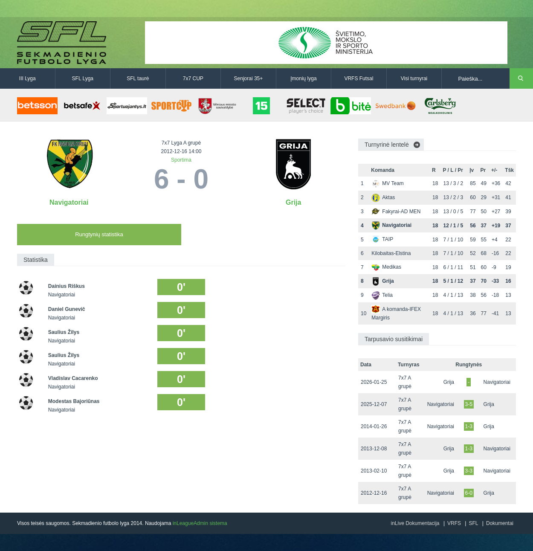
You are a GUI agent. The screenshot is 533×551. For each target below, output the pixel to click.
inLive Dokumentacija (415, 523)
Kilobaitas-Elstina (391, 253)
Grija (293, 202)
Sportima (181, 160)
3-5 (468, 404)
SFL (473, 523)
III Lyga (27, 78)
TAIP (382, 239)
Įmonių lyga (303, 78)
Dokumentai (499, 523)
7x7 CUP (193, 78)
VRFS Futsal (358, 78)
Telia (382, 295)
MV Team (387, 183)
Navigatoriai (69, 202)
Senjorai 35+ (248, 78)
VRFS (454, 523)
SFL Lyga (82, 78)
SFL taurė (138, 78)
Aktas (383, 197)
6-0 (468, 493)
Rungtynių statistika (99, 234)
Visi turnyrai (414, 78)
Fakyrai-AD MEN (395, 212)
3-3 (468, 471)
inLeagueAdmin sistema (200, 523)
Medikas (386, 267)
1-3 (468, 426)
